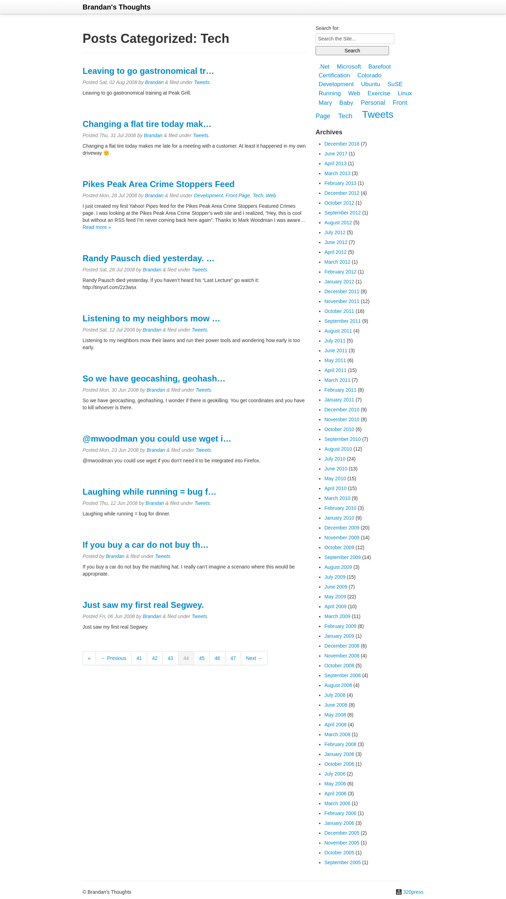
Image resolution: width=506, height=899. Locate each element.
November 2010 (341, 419)
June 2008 (335, 705)
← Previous (113, 658)
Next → (254, 658)
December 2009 (341, 528)
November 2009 (341, 537)
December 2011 (341, 291)
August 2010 (338, 449)
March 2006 (337, 803)
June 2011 (335, 350)
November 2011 (341, 301)
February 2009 (340, 626)
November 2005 (341, 843)
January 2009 (339, 636)
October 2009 (339, 547)
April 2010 (335, 488)
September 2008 (342, 675)
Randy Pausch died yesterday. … (149, 258)
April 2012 (335, 252)
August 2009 (338, 567)
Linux (405, 93)
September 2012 (342, 213)
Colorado (369, 75)
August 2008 (338, 685)
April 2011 (335, 370)
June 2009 (335, 587)
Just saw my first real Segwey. (143, 605)
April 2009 (335, 606)
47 (233, 658)
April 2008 (335, 724)
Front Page (238, 195)
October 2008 (339, 665)
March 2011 (337, 380)
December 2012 (341, 193)
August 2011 (338, 331)
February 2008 (340, 744)
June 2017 (335, 153)
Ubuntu (370, 84)
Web (271, 195)
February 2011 (340, 390)
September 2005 (342, 862)
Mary (325, 102)
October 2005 (339, 852)
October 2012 (339, 203)
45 (202, 658)
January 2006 (339, 823)
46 (217, 658)
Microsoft (349, 66)
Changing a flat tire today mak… (147, 124)
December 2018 (341, 144)
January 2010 (339, 518)
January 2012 (339, 281)
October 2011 (339, 311)
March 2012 (337, 262)
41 (139, 658)
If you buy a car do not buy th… (146, 545)
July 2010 (334, 459)
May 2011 (335, 360)
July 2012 (334, 232)
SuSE (395, 84)
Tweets (201, 82)
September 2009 (342, 557)
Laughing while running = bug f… (149, 491)
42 (155, 658)
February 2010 (340, 508)
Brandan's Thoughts (117, 7)
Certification (334, 75)
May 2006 (335, 783)
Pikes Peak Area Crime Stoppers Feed (159, 184)
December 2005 (341, 833)
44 (186, 658)
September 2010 (342, 439)
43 (170, 658)
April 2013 (335, 163)
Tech (258, 195)
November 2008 (341, 656)
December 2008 (341, 646)
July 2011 (334, 340)
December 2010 (341, 409)
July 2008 (334, 695)
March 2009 (337, 616)
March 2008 (337, 734)
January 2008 (339, 754)
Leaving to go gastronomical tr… (148, 71)
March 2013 (337, 173)
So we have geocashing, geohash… (154, 378)
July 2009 (334, 577)
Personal (373, 102)
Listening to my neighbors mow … (151, 318)
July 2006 (334, 774)
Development (208, 195)
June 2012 (335, 242)
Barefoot (379, 66)
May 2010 (335, 478)
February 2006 (340, 813)
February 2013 (340, 183)
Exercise (379, 93)
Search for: (327, 28)
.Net (324, 66)
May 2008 (335, 715)
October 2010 (339, 429)
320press (413, 892)
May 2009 (335, 596)
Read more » (97, 227)
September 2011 (342, 321)
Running (330, 93)
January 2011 (339, 400)
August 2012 (338, 222)
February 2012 (340, 272)
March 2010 (337, 498)
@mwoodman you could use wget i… (157, 438)
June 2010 (335, 468)
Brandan (154, 82)
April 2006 (335, 793)
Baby (346, 102)
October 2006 (339, 764)
